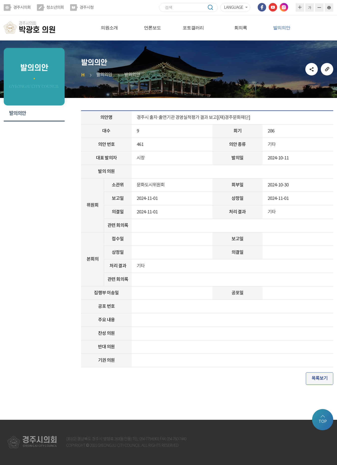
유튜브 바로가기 (273, 7)
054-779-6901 (149, 439)
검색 (213, 7)
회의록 (240, 27)
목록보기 (320, 378)
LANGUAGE (233, 7)
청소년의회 (55, 7)
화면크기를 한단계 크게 (300, 7)
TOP (323, 421)
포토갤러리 (193, 27)
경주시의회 (22, 7)
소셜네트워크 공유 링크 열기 (311, 69)
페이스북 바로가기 (262, 7)
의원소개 (109, 27)
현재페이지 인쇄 (329, 7)
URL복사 (327, 69)
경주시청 (87, 7)
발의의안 (281, 27)
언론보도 (152, 27)
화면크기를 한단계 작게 (319, 7)
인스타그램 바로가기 (284, 7)
